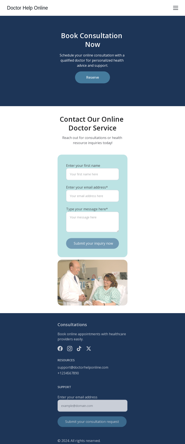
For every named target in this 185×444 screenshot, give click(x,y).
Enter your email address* (87, 192)
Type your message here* (87, 213)
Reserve (92, 77)
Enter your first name (83, 170)
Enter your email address (77, 398)
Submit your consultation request (92, 423)
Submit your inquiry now (93, 248)
